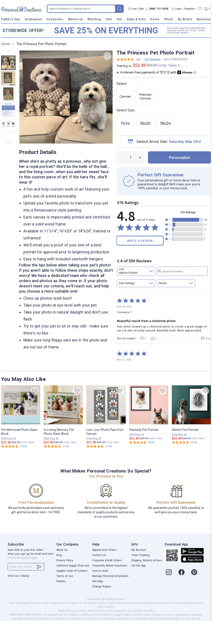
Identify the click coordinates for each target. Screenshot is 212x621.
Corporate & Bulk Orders (107, 560)
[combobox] (136, 271)
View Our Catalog (18, 575)
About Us (62, 549)
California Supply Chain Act (72, 565)
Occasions (55, 19)
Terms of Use (64, 576)
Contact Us (99, 555)
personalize (179, 157)
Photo (168, 19)
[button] (188, 220)
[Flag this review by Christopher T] (205, 338)
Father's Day (10, 19)
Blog (59, 555)
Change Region (101, 586)
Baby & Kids (136, 19)
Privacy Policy (64, 560)
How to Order (100, 570)
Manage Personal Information (110, 576)
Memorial (75, 19)
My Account (138, 549)
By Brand (185, 19)
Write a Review (140, 241)
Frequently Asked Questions (109, 565)
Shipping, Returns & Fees (146, 560)
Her (119, 19)
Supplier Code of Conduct (71, 570)
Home (154, 19)
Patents (61, 581)
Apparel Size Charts (104, 549)
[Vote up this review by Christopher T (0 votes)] (142, 338)
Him (109, 19)
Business (204, 19)
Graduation (33, 19)
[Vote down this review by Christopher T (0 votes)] (153, 338)
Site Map (97, 581)
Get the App (138, 565)
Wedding (94, 19)
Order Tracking (140, 555)
